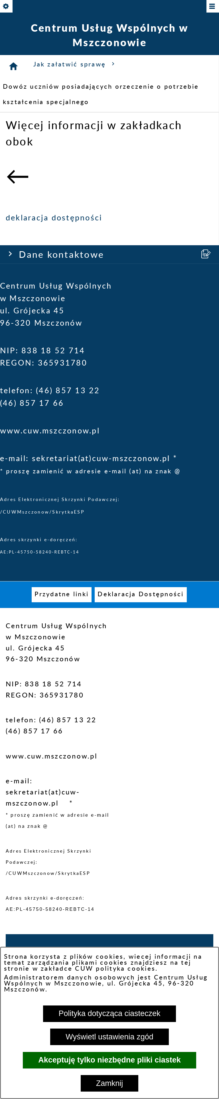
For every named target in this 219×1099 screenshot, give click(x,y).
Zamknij (109, 1083)
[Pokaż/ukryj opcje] (6, 6)
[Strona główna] (14, 66)
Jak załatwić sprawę (75, 64)
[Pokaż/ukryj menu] (212, 6)
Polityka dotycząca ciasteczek (109, 1013)
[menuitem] (62, 594)
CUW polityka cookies (115, 969)
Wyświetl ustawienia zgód (109, 1037)
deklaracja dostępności (54, 218)
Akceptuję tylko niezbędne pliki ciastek (109, 1060)
